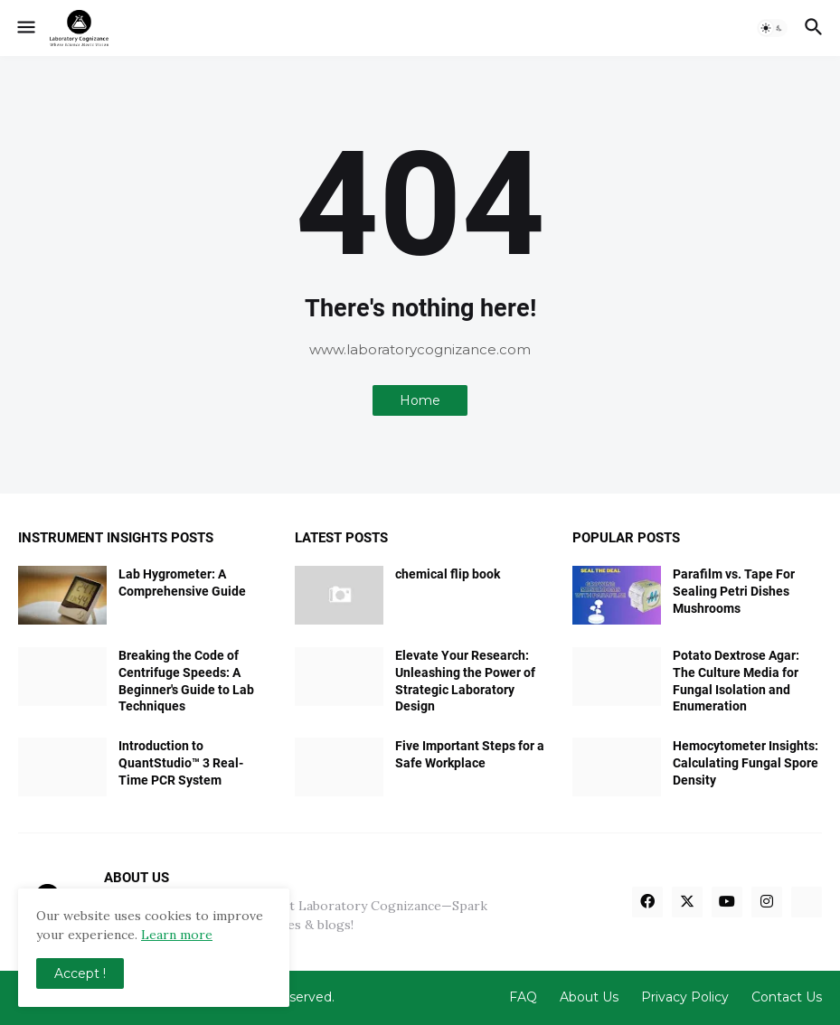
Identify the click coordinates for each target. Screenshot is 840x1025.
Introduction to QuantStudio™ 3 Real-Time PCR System (180, 762)
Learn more (176, 934)
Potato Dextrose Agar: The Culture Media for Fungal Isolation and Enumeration (736, 681)
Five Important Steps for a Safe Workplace (469, 754)
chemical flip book (447, 574)
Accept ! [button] (80, 973)
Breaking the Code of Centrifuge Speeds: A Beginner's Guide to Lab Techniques (186, 681)
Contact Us (786, 997)
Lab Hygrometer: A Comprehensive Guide (182, 582)
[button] (25, 28)
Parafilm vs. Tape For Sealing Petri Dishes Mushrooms (734, 591)
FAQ (523, 997)
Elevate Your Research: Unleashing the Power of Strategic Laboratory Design (465, 681)
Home (420, 400)
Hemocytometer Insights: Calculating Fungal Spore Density (745, 762)
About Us (589, 997)
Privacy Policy (685, 997)
